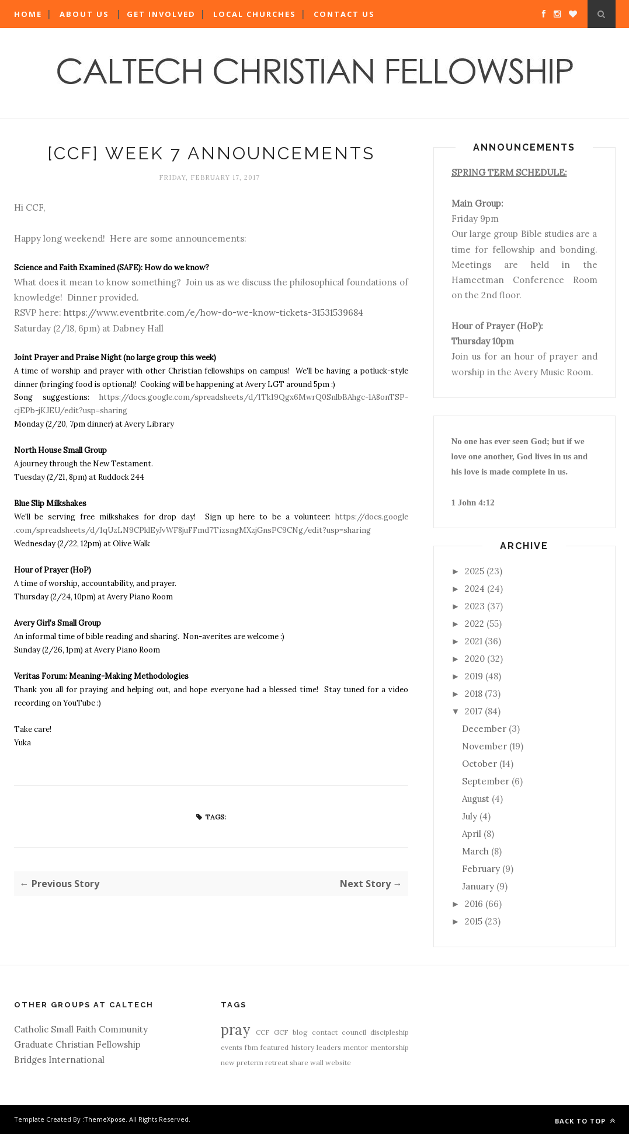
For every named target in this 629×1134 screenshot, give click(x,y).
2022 (474, 623)
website (338, 1062)
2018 (473, 693)
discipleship (389, 1032)
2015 (473, 921)
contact (325, 1032)
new (228, 1062)
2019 (474, 676)
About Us (84, 14)
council (354, 1032)
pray (235, 1030)
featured (274, 1047)
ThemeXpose (105, 1119)
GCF (281, 1032)
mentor (355, 1047)
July (469, 816)
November (484, 746)
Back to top (585, 1120)
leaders (329, 1047)
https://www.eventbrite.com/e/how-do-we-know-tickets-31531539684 (213, 312)
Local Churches (254, 14)
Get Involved (161, 14)
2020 (475, 658)
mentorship (390, 1047)
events (231, 1047)
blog (300, 1032)
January (478, 886)
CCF (263, 1032)
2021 (473, 641)
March (475, 851)
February (481, 868)
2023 (475, 606)
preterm (250, 1062)
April (471, 833)
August (475, 798)
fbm (251, 1047)
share (299, 1062)
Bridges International (59, 1059)
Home (28, 14)
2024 (475, 588)
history (302, 1047)
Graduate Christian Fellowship (77, 1044)
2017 (473, 711)
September (485, 781)
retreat (276, 1062)
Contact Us (344, 14)
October (479, 763)
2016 (474, 903)
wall (317, 1062)
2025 (474, 571)
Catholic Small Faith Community (81, 1029)
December (484, 728)
